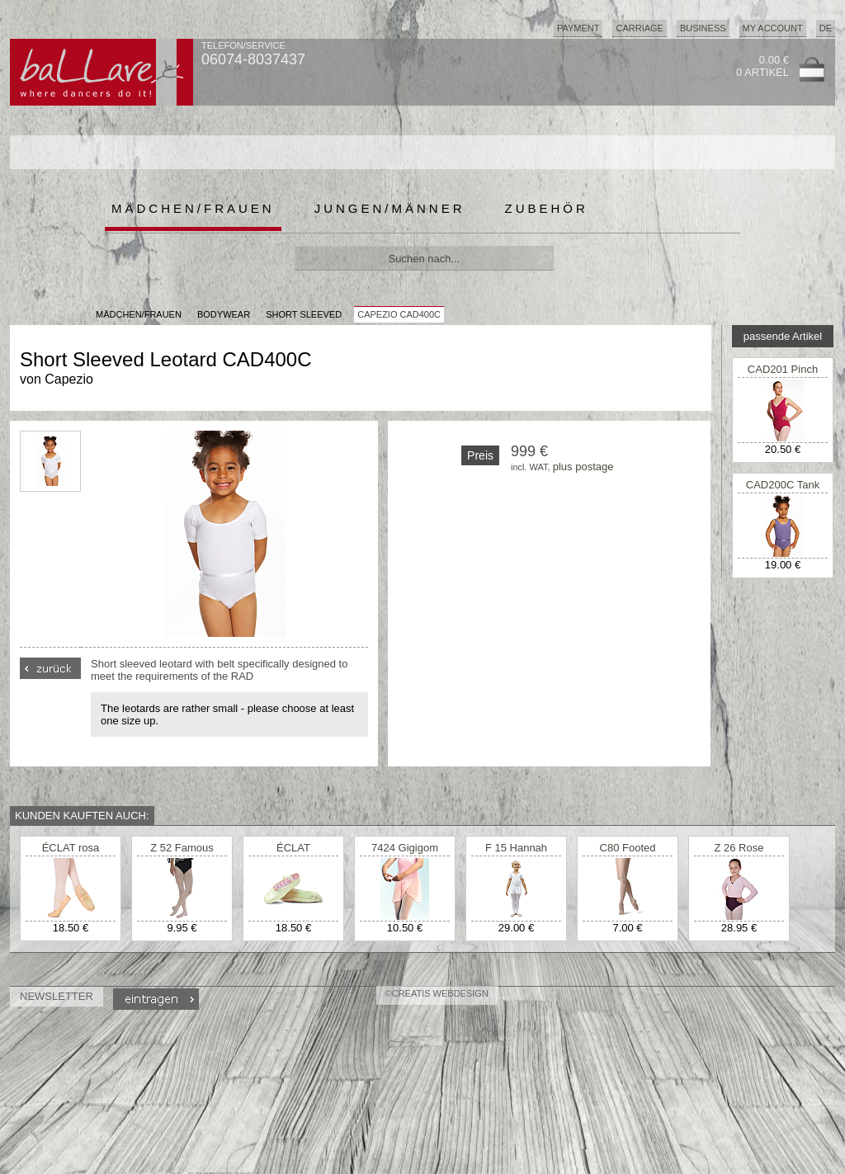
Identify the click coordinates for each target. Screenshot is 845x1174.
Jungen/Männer (389, 208)
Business (703, 28)
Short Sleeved (304, 314)
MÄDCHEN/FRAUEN (139, 314)
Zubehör (546, 208)
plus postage (583, 466)
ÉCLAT (293, 848)
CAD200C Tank (782, 485)
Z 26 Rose (739, 848)
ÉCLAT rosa (71, 848)
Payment (578, 28)
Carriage (639, 28)
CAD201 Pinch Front (783, 375)
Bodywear (223, 314)
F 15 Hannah (516, 848)
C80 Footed (628, 848)
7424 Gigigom (404, 848)
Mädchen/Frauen (193, 208)
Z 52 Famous (182, 848)
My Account (773, 28)
